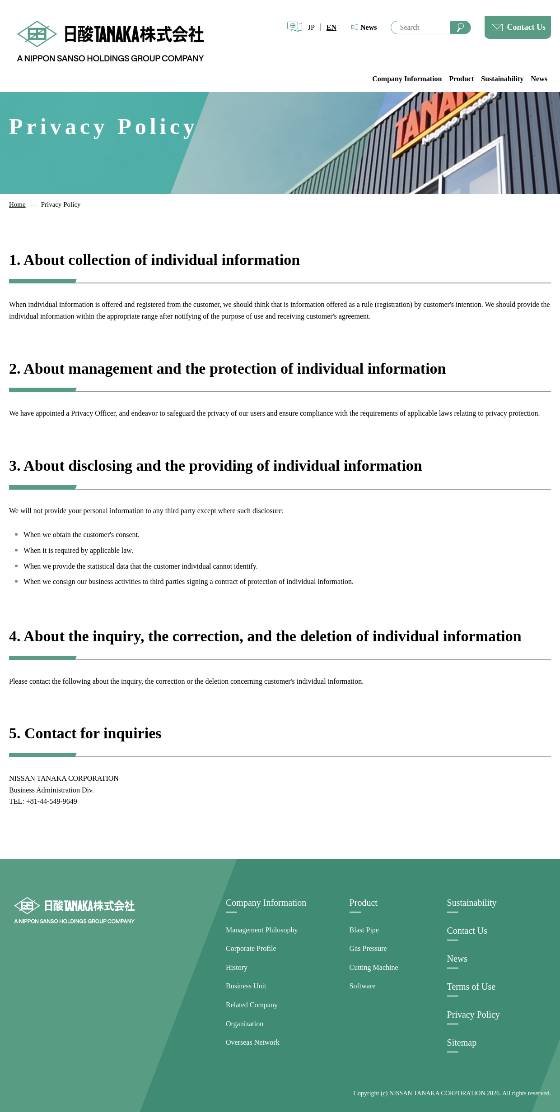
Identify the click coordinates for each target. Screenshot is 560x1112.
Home (17, 204)
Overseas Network (253, 1042)
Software (363, 986)
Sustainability (502, 79)
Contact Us (526, 27)
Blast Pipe (364, 930)
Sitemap (462, 1042)
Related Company (252, 1005)
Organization (244, 1024)
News (368, 27)
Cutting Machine (374, 967)
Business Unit (246, 986)
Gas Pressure (368, 948)
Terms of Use (471, 987)
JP (311, 27)
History (236, 967)
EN (331, 27)
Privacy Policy (473, 1014)
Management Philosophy (262, 930)
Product (461, 79)
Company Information (407, 79)
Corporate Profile (251, 948)
